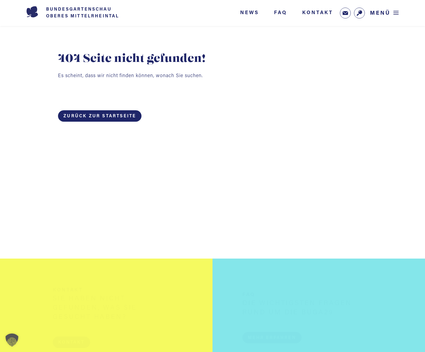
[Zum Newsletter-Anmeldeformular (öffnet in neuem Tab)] (345, 13)
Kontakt (317, 12)
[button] (76, 342)
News (249, 12)
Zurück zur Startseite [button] (99, 116)
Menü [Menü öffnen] (380, 13)
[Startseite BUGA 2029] (81, 13)
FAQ (280, 12)
